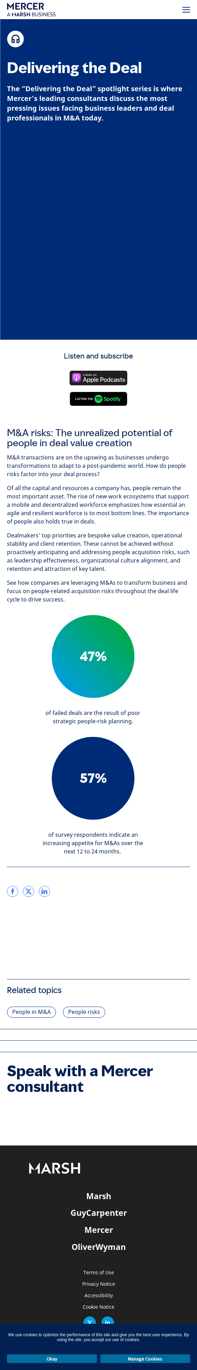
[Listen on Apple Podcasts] (98, 378)
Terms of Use (98, 1272)
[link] (12, 891)
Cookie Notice (98, 1307)
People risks (84, 1012)
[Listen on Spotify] (98, 399)
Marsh (98, 1196)
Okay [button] (52, 1359)
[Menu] (186, 9)
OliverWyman (99, 1246)
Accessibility (98, 1295)
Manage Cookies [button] (145, 1359)
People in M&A (31, 1012)
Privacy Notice (98, 1284)
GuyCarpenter (99, 1212)
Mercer (98, 1229)
